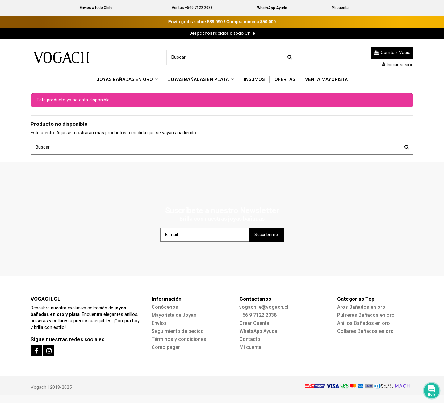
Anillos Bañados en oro (363, 323)
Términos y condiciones (179, 339)
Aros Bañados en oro (361, 307)
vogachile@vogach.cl (263, 307)
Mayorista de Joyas (174, 315)
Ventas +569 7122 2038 (192, 8)
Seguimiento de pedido (178, 331)
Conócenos (165, 307)
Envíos (159, 323)
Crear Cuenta (254, 323)
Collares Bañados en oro (365, 331)
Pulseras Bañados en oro (366, 315)
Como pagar (166, 347)
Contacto (249, 339)
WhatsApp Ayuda (272, 8)
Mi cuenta (340, 8)
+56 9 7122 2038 (258, 315)
